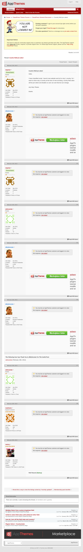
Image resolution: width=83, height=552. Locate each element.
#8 (77, 403)
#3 (77, 163)
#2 (77, 106)
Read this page (51, 28)
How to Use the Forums (32, 12)
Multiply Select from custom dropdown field (20, 510)
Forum (8, 17)
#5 (77, 242)
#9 (77, 440)
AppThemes (74, 542)
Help (77, 2)
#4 (77, 204)
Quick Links (19, 12)
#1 (77, 65)
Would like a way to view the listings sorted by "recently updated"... (33, 489)
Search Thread (72, 62)
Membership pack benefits (62, 489)
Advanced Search (73, 12)
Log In (70, 2)
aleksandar (8, 360)
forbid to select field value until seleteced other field (22, 515)
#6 (77, 299)
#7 (77, 365)
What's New (20, 9)
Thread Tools (62, 62)
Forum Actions (9, 12)
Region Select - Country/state (15, 524)
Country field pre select (16, 58)
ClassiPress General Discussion (42, 17)
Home (11, 9)
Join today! (44, 117)
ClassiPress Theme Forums (21, 17)
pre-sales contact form (70, 31)
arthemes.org (75, 138)
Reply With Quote (72, 103)
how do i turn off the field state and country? (20, 519)
